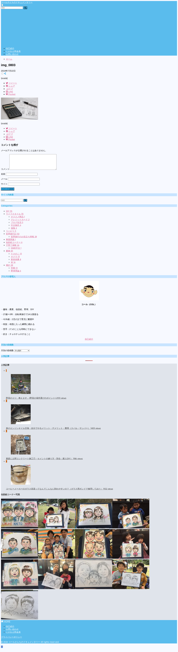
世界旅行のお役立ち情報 (24, 240)
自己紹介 (10, 48)
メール (4, 182)
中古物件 (16, 228)
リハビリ (11, 234)
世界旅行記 (12, 237)
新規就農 (16, 262)
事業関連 (11, 242)
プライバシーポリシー (11, 640)
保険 (14, 231)
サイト (4, 187)
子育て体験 (12, 248)
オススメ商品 (18, 220)
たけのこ (16, 257)
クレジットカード (20, 222)
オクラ (15, 259)
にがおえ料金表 (13, 51)
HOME (5, 624)
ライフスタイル (14, 217)
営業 (14, 271)
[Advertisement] (89, 27)
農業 (9, 254)
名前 (3, 177)
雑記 (9, 268)
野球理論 (16, 274)
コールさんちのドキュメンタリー (17, 2)
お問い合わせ (12, 54)
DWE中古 (16, 251)
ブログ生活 (17, 225)
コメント (5, 172)
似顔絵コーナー (14, 245)
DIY (9, 214)
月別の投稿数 (7, 353)
